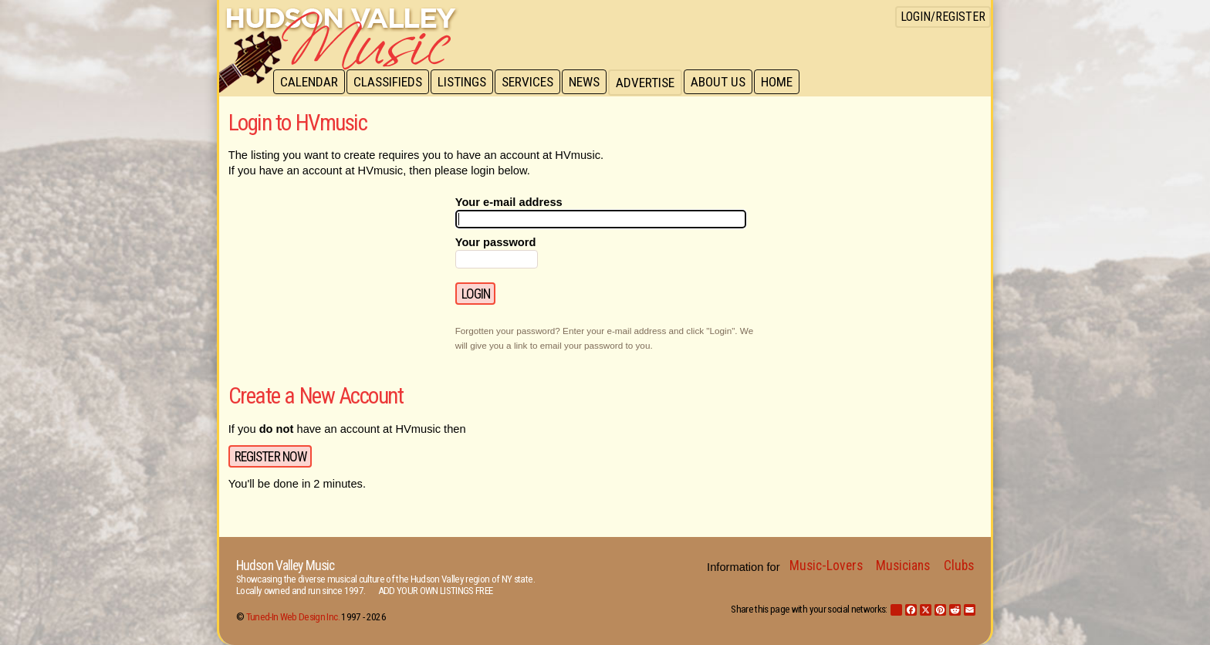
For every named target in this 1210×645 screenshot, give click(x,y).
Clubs (959, 565)
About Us (726, 82)
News (591, 82)
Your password (495, 242)
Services (533, 82)
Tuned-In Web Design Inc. (293, 617)
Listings (465, 82)
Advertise (653, 82)
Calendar (310, 82)
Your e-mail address (509, 202)
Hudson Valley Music (285, 565)
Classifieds (390, 82)
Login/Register (943, 16)
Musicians (903, 565)
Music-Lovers (826, 565)
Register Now (270, 456)
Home (787, 82)
